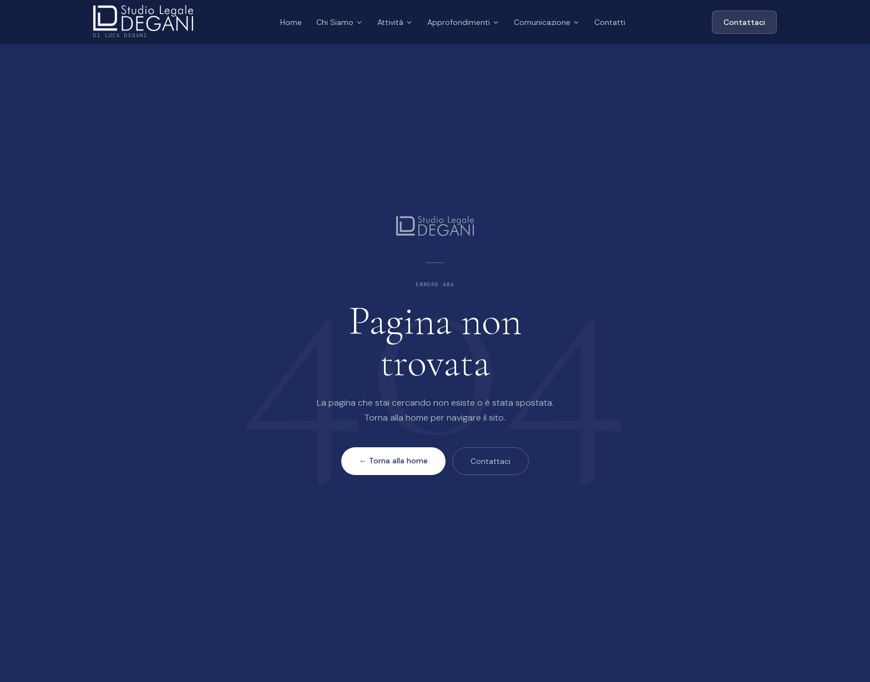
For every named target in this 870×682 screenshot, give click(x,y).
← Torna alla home (393, 461)
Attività (395, 22)
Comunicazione (547, 22)
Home (291, 22)
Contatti (609, 22)
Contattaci (744, 22)
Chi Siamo (339, 22)
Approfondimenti (463, 22)
